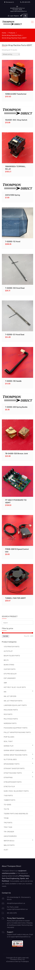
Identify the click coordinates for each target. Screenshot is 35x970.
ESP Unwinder (9, 678)
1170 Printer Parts (11, 647)
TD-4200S (7, 804)
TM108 (6, 818)
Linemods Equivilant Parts (15, 705)
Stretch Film (9, 786)
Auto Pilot (8, 651)
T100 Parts (8, 795)
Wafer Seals (9, 841)
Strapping (8, 777)
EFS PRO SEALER (10, 674)
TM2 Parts (8, 823)
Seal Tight (8, 741)
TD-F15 (6, 809)
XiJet (6, 850)
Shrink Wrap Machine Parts (15, 755)
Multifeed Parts (11, 719)
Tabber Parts (9, 800)
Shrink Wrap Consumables (15, 750)
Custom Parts (9, 669)
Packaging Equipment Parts (15, 728)
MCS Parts (8, 714)
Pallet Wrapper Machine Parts (17, 732)
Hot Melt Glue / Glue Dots (15, 687)
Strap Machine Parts (13, 773)
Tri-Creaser (9, 832)
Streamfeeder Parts (12, 782)
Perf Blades (9, 737)
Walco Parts (9, 845)
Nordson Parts (10, 723)
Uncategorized (10, 836)
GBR (5, 683)
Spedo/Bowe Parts (11, 764)
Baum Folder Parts (12, 656)
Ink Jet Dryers (10, 696)
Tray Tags (8, 827)
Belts (6, 660)
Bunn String (9, 665)
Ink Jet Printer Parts (13, 701)
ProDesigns (25, 961)
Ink (5, 692)
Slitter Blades (10, 759)
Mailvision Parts (11, 710)
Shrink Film (8, 746)
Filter (5, 636)
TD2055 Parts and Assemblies (16, 814)
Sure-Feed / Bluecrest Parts (16, 791)
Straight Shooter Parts (14, 768)
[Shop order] (11, 54)
